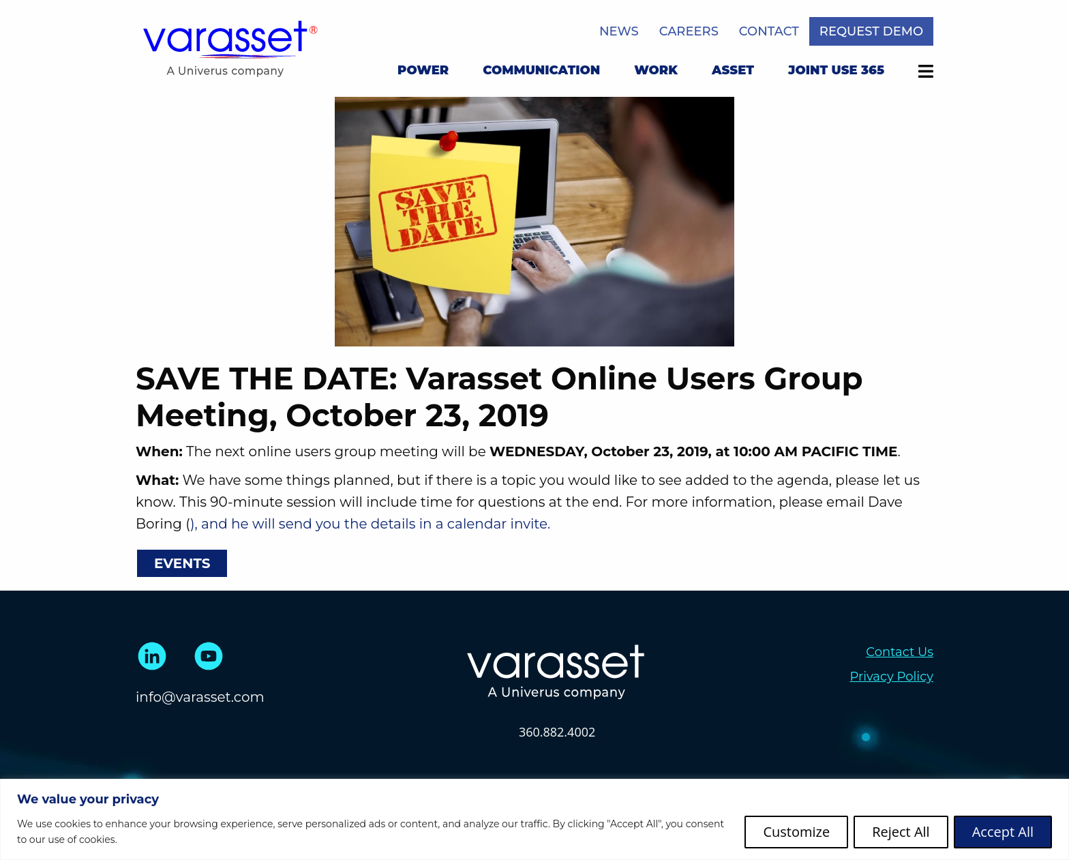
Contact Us (899, 651)
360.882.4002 (557, 732)
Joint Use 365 (836, 70)
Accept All (1003, 831)
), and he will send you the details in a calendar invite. (370, 524)
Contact (769, 31)
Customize (796, 831)
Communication (541, 70)
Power (423, 70)
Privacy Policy (891, 676)
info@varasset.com (200, 697)
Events (182, 563)
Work (656, 70)
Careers (689, 31)
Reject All (901, 831)
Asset (733, 70)
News (619, 31)
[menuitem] (423, 73)
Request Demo (871, 31)
